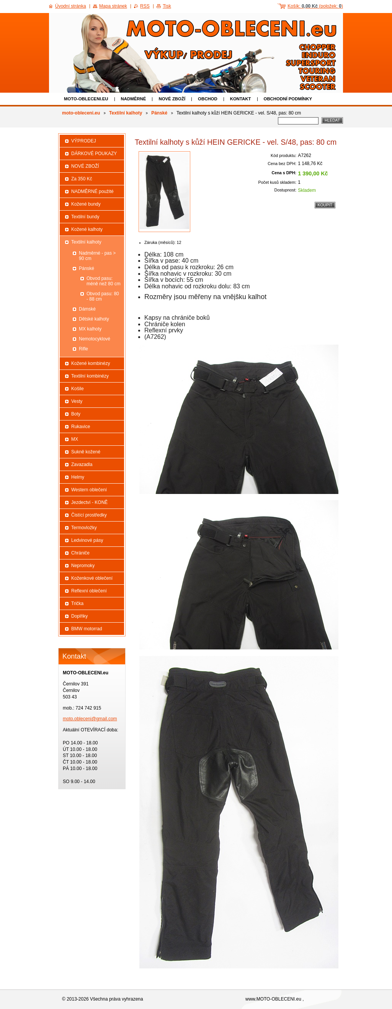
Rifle (83, 349)
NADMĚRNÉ (133, 98)
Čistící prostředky (89, 515)
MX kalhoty (90, 329)
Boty (75, 414)
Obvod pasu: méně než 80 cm (104, 281)
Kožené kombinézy (90, 363)
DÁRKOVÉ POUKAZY (94, 153)
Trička (77, 603)
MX (74, 439)
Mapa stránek (113, 6)
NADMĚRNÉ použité (92, 191)
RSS (145, 6)
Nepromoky (83, 565)
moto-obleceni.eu (86, 98)
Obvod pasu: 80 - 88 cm (103, 296)
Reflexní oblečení (89, 591)
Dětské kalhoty (94, 319)
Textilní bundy (85, 216)
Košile (77, 388)
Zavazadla (81, 464)
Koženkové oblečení (92, 578)
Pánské (159, 113)
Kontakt (240, 98)
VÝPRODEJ (83, 141)
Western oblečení (89, 489)
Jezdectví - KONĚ (89, 502)
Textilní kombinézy (90, 376)
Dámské (87, 309)
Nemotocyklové (94, 339)
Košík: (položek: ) (315, 6)
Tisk (167, 6)
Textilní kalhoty (125, 113)
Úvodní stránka (70, 6)
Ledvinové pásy (87, 540)
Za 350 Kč (81, 179)
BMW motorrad (86, 628)
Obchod (207, 98)
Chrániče (80, 553)
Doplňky (79, 616)
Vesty (76, 401)
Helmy (77, 477)
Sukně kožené (85, 452)
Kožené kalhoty (87, 229)
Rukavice (80, 426)
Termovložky (84, 527)
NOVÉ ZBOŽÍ (171, 98)
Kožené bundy (86, 204)
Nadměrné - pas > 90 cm (97, 255)
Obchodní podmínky (288, 98)
